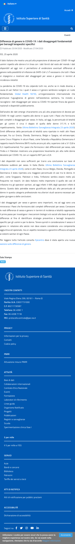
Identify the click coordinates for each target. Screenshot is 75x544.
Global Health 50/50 (25, 94)
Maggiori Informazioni (51, 541)
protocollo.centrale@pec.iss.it (22, 318)
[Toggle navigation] (5, 29)
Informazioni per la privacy (16, 336)
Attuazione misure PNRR (15, 362)
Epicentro (39, 240)
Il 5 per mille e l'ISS (13, 445)
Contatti (8, 339)
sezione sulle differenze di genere (15, 244)
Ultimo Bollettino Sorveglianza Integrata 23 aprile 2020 (48, 127)
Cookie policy (10, 343)
